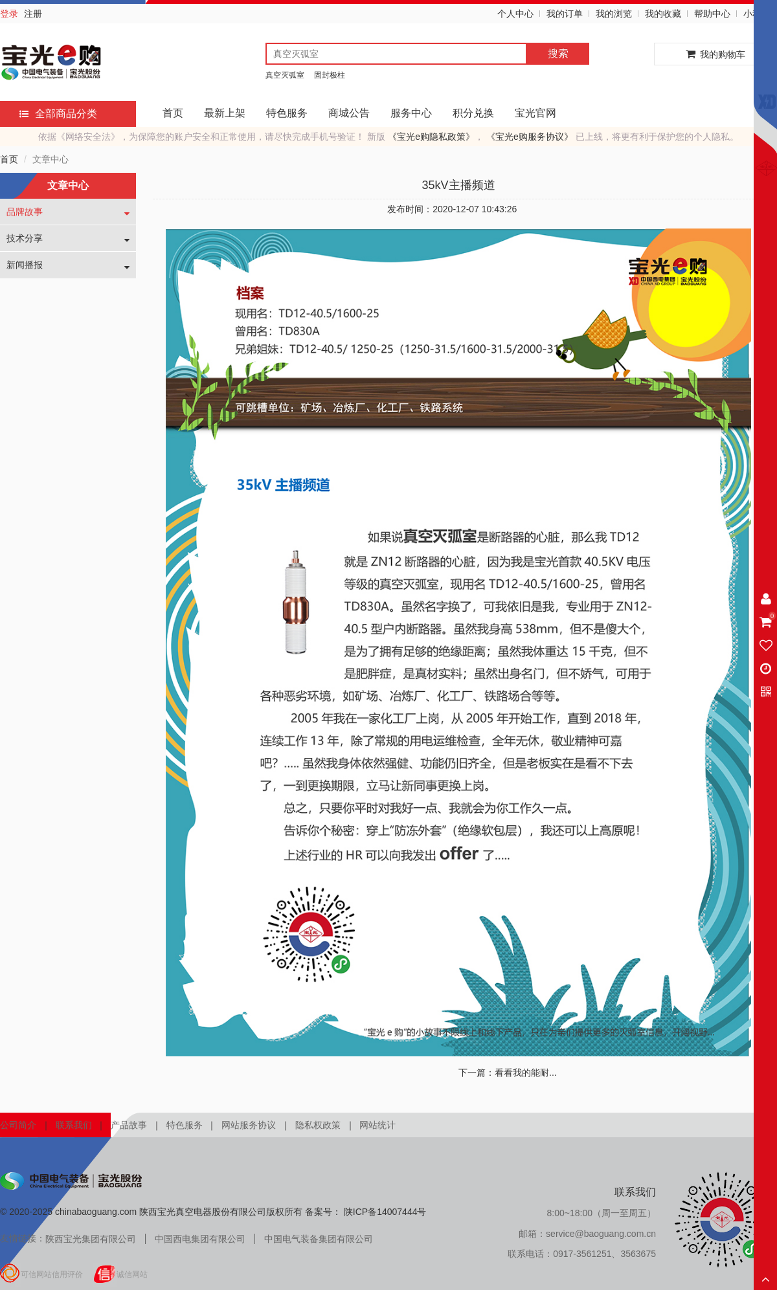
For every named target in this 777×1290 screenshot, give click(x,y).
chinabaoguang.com (96, 1212)
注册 (33, 13)
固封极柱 (329, 75)
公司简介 (18, 1125)
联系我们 (74, 1125)
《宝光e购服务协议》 (529, 136)
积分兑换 (473, 112)
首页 (173, 112)
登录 (9, 13)
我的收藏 (663, 13)
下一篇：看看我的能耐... (507, 1072)
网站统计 (377, 1125)
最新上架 (224, 112)
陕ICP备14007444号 (384, 1212)
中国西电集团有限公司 (200, 1239)
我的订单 (564, 13)
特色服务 (287, 112)
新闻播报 (24, 265)
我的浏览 (614, 13)
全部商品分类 (58, 113)
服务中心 (411, 112)
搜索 (558, 53)
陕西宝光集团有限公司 (90, 1239)
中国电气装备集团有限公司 (318, 1239)
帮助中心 (712, 13)
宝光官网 (535, 112)
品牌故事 (24, 211)
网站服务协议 (248, 1125)
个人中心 (515, 13)
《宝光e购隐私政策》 (431, 136)
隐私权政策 (318, 1125)
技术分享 (24, 238)
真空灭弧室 (284, 75)
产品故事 (129, 1125)
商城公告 (349, 112)
